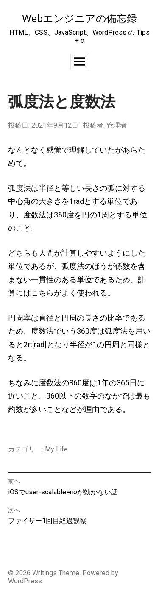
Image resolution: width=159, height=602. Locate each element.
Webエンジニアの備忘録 (79, 18)
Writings (44, 573)
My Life (56, 449)
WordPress (25, 581)
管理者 (116, 125)
